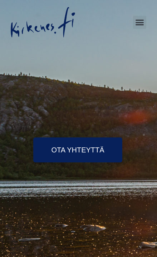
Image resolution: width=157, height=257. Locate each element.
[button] (140, 22)
